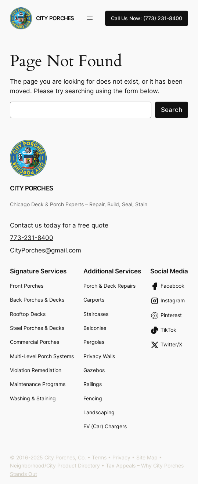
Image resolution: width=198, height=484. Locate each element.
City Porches (55, 18)
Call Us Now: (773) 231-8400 (146, 18)
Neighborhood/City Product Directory (55, 465)
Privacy (121, 457)
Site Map (147, 457)
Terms (99, 457)
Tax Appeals (121, 465)
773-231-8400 (31, 237)
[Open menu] (89, 18)
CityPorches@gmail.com (45, 250)
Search (171, 109)
